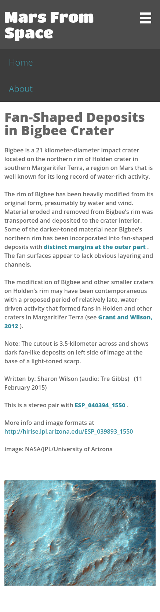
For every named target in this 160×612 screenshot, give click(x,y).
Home (21, 62)
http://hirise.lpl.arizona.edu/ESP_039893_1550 (68, 431)
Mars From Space (49, 24)
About (21, 88)
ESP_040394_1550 (101, 405)
